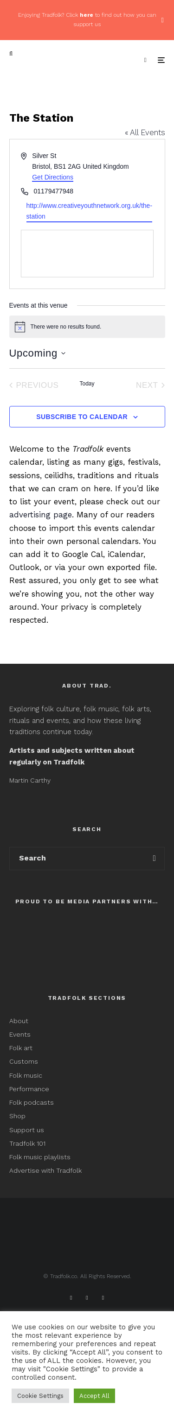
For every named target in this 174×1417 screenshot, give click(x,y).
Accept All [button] (94, 1395)
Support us (26, 1130)
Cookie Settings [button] (40, 1395)
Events (20, 1034)
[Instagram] (103, 1297)
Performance (29, 1089)
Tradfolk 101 (27, 1143)
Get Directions (52, 177)
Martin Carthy (30, 780)
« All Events (145, 132)
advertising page (40, 514)
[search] (154, 858)
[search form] (77, 858)
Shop (17, 1116)
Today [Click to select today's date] (86, 383)
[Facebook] (71, 1297)
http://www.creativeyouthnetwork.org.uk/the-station (89, 211)
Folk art (21, 1048)
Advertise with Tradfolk (45, 1170)
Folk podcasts (31, 1102)
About (18, 1021)
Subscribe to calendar (82, 416)
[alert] (87, 327)
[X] (87, 1297)
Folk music (25, 1075)
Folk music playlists (40, 1157)
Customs (23, 1061)
